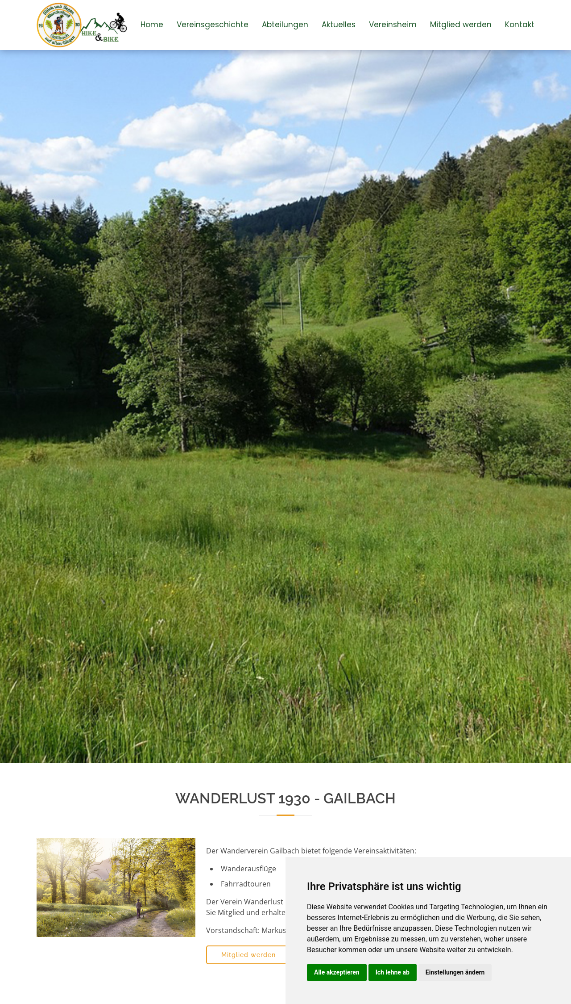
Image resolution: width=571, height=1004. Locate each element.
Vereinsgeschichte (212, 24)
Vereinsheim (393, 24)
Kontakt (519, 24)
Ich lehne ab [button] (393, 972)
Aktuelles (339, 24)
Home (152, 24)
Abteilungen (285, 24)
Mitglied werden (461, 24)
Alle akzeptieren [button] (337, 972)
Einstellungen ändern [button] (455, 972)
